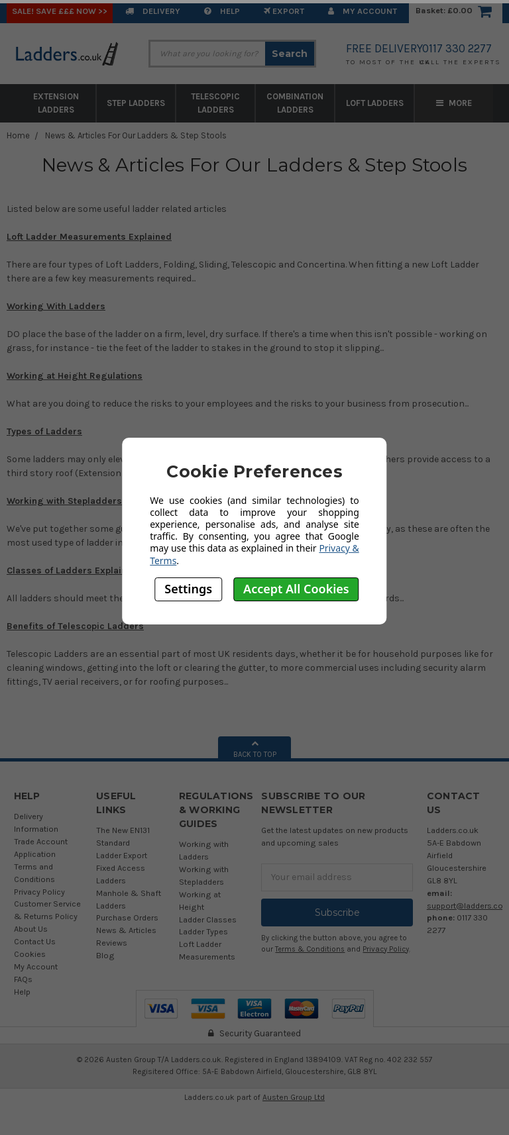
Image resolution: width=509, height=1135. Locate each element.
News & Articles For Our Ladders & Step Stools (136, 135)
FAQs (23, 979)
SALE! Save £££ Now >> (59, 11)
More (454, 103)
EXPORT (284, 11)
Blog (105, 955)
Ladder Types (203, 931)
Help (222, 11)
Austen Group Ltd (293, 1097)
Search (290, 54)
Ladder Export (121, 855)
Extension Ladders (56, 103)
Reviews (111, 943)
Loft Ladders (375, 103)
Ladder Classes (208, 919)
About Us (31, 929)
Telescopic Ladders (215, 103)
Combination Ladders (294, 103)
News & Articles (126, 930)
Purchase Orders (127, 917)
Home (18, 135)
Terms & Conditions (310, 949)
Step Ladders (136, 103)
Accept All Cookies (296, 589)
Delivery (152, 11)
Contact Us (35, 941)
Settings (188, 589)
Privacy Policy (39, 892)
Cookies (30, 954)
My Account (362, 11)
